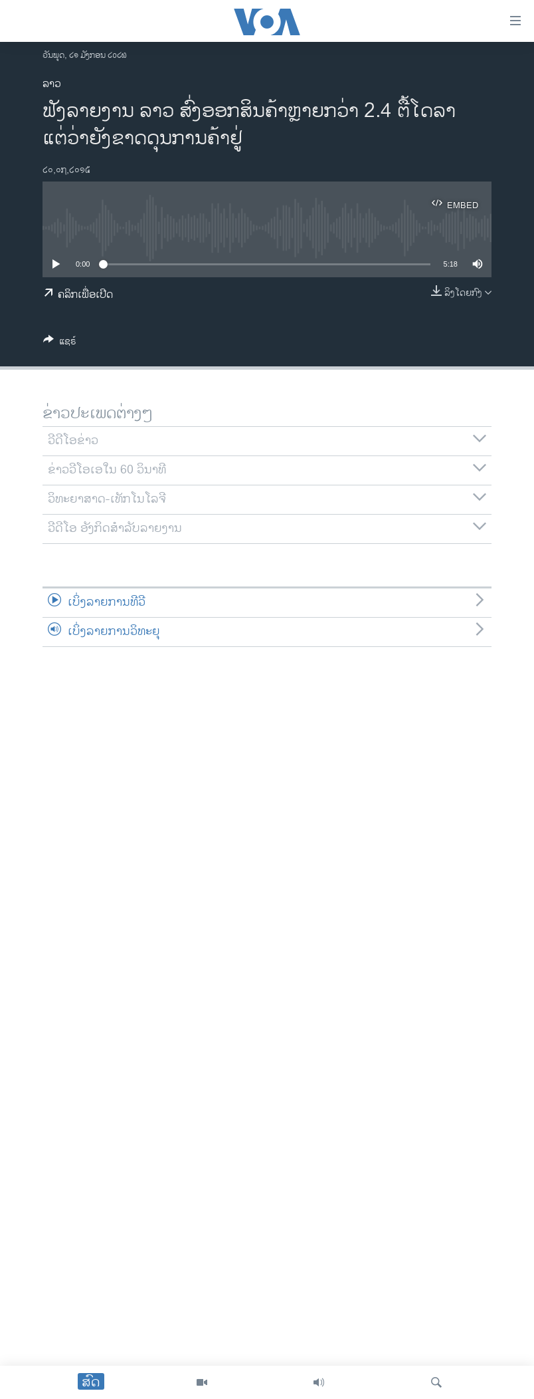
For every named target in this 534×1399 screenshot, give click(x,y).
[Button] (59, 343)
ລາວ (52, 84)
